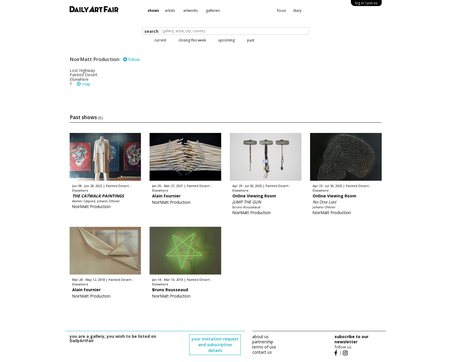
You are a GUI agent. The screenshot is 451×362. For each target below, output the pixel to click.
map (83, 84)
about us (260, 336)
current (160, 40)
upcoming (226, 40)
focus (281, 10)
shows (153, 10)
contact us (262, 352)
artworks (190, 10)
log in (366, 3)
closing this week (192, 40)
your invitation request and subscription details (215, 344)
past (250, 40)
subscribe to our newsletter (351, 339)
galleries (213, 10)
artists (170, 10)
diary (297, 10)
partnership (262, 341)
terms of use (264, 347)
